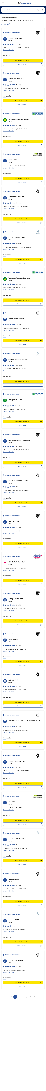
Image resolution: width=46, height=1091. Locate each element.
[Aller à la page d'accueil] (25, 3)
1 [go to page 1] (15, 997)
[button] (38, 10)
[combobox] (23, 10)
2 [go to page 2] (19, 997)
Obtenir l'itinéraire (8, 50)
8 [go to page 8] (30, 997)
